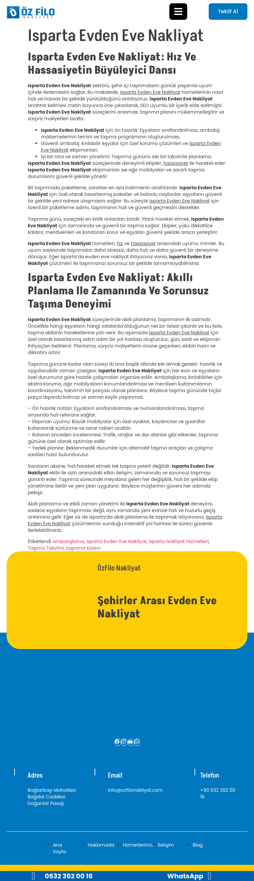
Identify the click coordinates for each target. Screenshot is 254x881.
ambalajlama (68, 541)
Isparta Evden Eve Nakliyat (116, 541)
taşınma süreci (83, 548)
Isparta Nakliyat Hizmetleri (179, 541)
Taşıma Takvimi (46, 548)
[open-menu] (178, 11)
